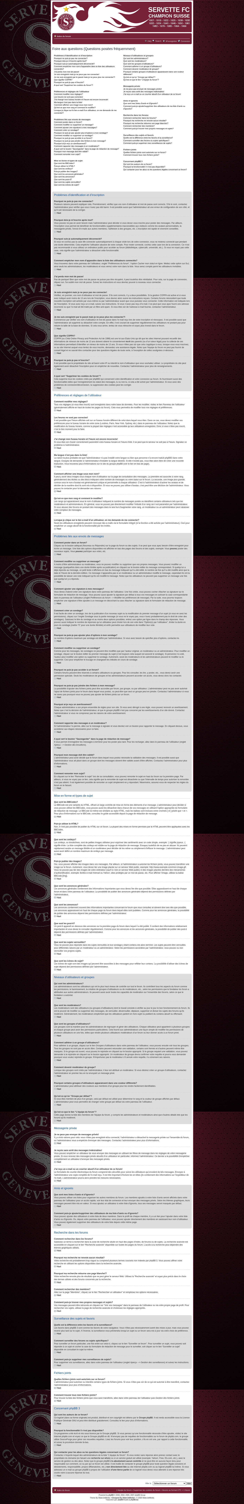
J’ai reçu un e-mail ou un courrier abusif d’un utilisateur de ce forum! (152, 94)
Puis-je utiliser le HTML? (64, 166)
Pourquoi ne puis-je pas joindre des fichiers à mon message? (80, 141)
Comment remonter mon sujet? (67, 154)
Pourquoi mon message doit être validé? (71, 151)
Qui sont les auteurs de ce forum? (137, 164)
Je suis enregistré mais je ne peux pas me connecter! (76, 74)
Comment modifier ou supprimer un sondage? (73, 135)
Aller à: (148, 1483)
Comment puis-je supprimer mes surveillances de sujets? (147, 143)
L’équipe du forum (123, 1490)
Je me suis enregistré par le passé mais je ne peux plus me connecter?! (84, 77)
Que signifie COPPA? (63, 80)
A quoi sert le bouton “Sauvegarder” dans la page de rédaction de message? (86, 149)
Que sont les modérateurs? (135, 61)
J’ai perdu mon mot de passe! (66, 72)
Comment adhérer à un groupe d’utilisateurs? (142, 66)
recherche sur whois (100, 1458)
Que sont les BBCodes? (64, 163)
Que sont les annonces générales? (69, 174)
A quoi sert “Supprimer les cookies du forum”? (73, 85)
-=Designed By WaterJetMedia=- (123, 1498)
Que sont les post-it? (63, 179)
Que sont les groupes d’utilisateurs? (138, 64)
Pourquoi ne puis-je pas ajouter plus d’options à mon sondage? (81, 133)
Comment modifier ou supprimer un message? (73, 125)
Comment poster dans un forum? (68, 122)
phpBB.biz (134, 1500)
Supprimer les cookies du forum (146, 1490)
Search (158, 41)
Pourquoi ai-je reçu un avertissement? (70, 143)
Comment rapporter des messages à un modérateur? (76, 146)
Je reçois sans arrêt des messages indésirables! (143, 92)
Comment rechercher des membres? (139, 126)
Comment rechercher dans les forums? (140, 118)
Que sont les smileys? (63, 169)
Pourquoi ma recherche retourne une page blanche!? (145, 123)
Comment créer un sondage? (66, 130)
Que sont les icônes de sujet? (66, 185)
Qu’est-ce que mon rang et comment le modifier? (75, 107)
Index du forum (64, 36)
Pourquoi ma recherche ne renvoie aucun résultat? (144, 121)
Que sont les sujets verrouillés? (67, 182)
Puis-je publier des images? (66, 171)
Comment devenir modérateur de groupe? (141, 69)
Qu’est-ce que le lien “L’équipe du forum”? (141, 80)
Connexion (185, 41)
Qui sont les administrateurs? (135, 58)
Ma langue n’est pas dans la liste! (68, 102)
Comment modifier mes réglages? (68, 94)
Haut (59, 213)
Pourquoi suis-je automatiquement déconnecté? (74, 64)
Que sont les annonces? (64, 177)
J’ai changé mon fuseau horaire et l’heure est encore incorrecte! (81, 99)
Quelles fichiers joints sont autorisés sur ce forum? (144, 152)
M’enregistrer (171, 41)
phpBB (111, 1495)
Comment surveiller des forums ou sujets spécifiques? (146, 140)
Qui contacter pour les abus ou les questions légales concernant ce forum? (155, 170)
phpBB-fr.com (123, 1500)
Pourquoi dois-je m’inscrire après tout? (70, 61)
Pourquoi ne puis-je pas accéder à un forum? (73, 138)
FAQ (149, 41)
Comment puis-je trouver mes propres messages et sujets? (148, 129)
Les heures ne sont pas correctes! (68, 97)
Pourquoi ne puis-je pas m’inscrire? (69, 82)
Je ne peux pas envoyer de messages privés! (142, 89)
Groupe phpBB (146, 1417)
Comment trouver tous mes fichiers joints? (141, 155)
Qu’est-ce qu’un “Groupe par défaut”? (139, 77)
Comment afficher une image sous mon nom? (73, 105)
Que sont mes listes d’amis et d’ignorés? (140, 103)
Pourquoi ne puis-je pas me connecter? (70, 58)
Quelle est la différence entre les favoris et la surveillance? (148, 138)
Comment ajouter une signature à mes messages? (75, 127)
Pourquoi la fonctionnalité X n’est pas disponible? (144, 167)
